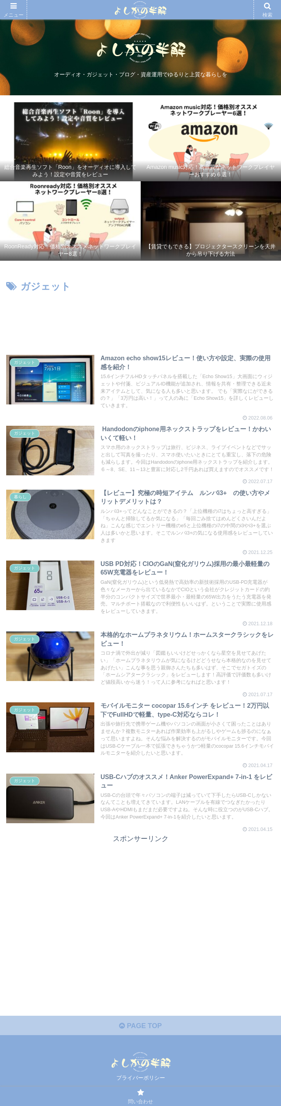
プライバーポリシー (140, 1081)
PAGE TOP (140, 1029)
